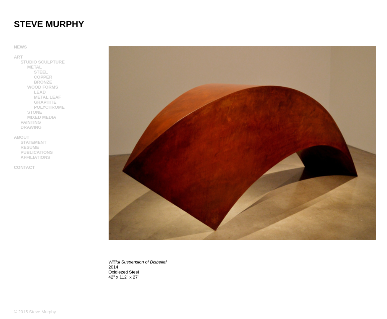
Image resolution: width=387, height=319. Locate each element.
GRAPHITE (45, 102)
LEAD (39, 92)
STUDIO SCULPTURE (42, 62)
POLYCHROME (49, 107)
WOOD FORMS (42, 87)
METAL (34, 67)
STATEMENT (33, 142)
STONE (34, 112)
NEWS (20, 46)
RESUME (29, 147)
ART (18, 57)
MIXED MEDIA (41, 117)
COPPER (43, 77)
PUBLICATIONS (36, 152)
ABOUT (21, 137)
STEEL (41, 72)
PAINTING (30, 122)
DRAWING (30, 127)
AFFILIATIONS (35, 157)
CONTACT (24, 167)
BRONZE (43, 82)
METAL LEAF (47, 97)
